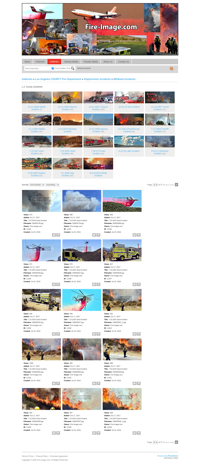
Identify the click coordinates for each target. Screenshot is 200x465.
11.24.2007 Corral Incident (160, 108)
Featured (40, 61)
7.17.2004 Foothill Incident (159, 130)
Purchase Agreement (59, 456)
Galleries (54, 61)
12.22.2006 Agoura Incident (98, 130)
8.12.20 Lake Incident (129, 151)
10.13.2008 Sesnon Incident (67, 108)
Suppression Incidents (97, 79)
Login (157, 4)
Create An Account (170, 4)
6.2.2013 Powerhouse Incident (129, 130)
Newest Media (71, 61)
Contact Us (123, 61)
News (27, 61)
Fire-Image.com (43, 460)
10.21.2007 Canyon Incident (98, 108)
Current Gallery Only (62, 68)
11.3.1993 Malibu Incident (36, 130)
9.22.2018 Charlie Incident (98, 174)
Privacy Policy (42, 456)
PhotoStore (173, 456)
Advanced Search (84, 68)
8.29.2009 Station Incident (36, 174)
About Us (107, 61)
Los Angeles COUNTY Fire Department (58, 79)
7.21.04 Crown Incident (37, 152)
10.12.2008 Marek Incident (37, 108)
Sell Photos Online (171, 458)
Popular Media (91, 61)
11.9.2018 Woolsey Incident (67, 130)
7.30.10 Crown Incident (98, 152)
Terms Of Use (27, 456)
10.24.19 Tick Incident (129, 107)
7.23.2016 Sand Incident (67, 152)
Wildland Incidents (124, 79)
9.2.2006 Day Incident (67, 174)
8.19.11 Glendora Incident (159, 152)
